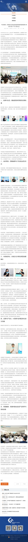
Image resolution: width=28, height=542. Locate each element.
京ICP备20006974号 (23, 535)
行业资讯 (14, 15)
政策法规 (14, 20)
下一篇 (24, 483)
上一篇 (17, 483)
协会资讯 (14, 12)
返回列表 (4, 484)
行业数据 (14, 18)
